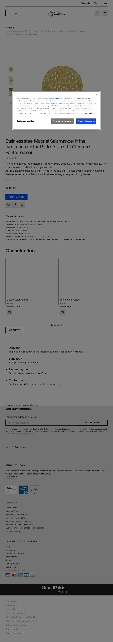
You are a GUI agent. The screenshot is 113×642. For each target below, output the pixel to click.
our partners (54, 98)
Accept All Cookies (86, 121)
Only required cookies (62, 121)
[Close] (96, 95)
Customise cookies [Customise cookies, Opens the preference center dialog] (25, 121)
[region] (56, 110)
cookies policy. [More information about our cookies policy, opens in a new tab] (88, 113)
